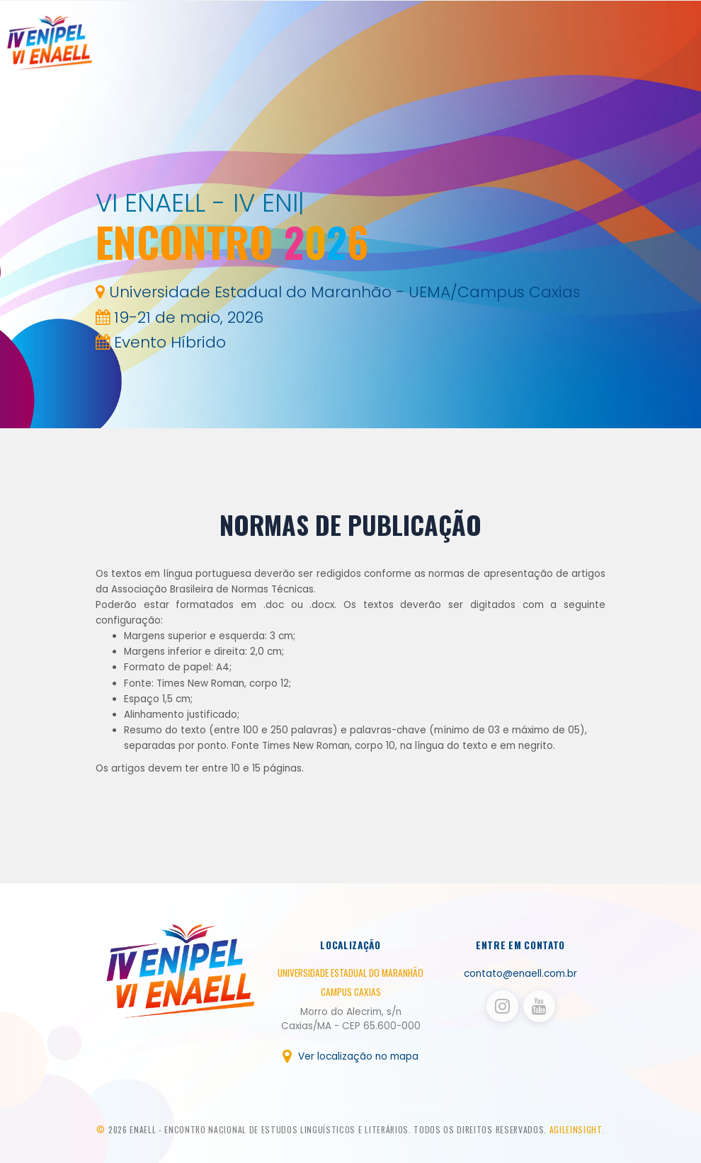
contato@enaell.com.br (520, 973)
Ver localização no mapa (350, 1056)
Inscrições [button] (572, 46)
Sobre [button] (519, 46)
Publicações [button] (637, 46)
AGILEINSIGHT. (577, 1129)
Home (484, 46)
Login (686, 46)
